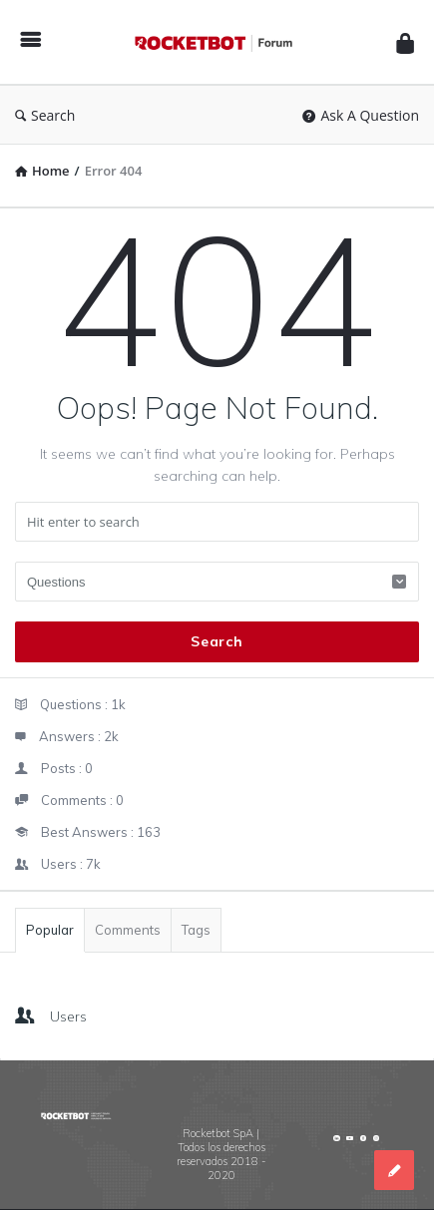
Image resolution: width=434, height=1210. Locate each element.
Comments (128, 930)
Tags (196, 930)
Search (45, 115)
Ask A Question (360, 115)
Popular (50, 930)
